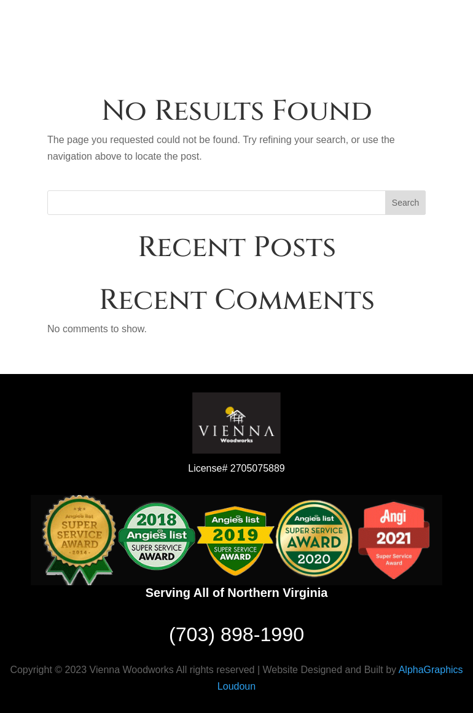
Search (405, 203)
